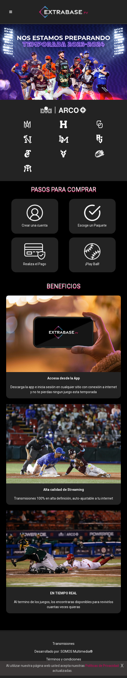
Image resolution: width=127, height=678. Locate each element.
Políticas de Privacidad (102, 666)
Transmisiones (63, 644)
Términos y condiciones (63, 659)
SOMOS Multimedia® (77, 651)
